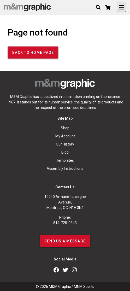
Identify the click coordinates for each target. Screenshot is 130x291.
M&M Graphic (60, 286)
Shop (65, 128)
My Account (65, 136)
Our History (65, 144)
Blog (65, 152)
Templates (65, 160)
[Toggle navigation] (121, 7)
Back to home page (33, 52)
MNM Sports (84, 286)
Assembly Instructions (65, 168)
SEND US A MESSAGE (65, 241)
